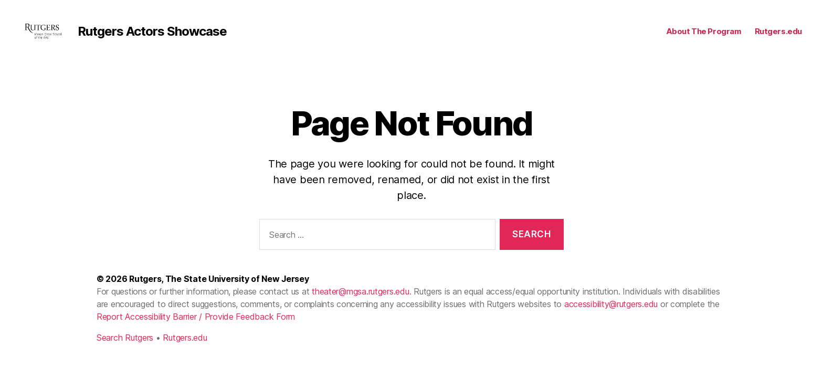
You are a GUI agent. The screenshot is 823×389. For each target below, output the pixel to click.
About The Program (704, 38)
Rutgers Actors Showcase (171, 38)
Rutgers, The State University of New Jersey (219, 293)
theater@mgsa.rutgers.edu (360, 305)
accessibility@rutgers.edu (611, 318)
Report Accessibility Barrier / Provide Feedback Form (196, 330)
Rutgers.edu (778, 38)
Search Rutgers (125, 351)
